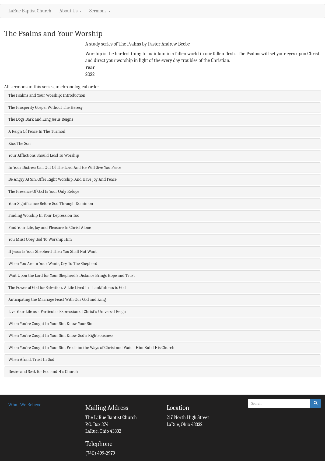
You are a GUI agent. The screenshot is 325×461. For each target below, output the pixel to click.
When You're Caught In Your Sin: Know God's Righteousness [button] (60, 335)
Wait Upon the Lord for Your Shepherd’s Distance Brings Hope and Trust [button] (71, 275)
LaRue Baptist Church (29, 11)
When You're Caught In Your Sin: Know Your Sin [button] (50, 323)
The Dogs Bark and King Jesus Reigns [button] (40, 119)
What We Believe (24, 405)
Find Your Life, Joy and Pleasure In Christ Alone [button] (49, 227)
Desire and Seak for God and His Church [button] (43, 371)
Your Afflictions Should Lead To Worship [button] (43, 155)
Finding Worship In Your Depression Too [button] (43, 215)
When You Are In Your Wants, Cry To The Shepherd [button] (52, 263)
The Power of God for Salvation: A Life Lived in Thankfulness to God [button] (67, 287)
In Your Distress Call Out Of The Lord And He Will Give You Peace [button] (64, 167)
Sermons (99, 11)
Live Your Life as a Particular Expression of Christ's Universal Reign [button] (67, 311)
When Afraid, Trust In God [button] (31, 359)
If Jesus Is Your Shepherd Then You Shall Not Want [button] (52, 251)
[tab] (162, 95)
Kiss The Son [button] (19, 143)
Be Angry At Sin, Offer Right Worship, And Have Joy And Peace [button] (62, 179)
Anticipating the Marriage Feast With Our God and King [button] (57, 299)
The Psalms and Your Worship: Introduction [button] (46, 95)
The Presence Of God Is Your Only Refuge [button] (43, 191)
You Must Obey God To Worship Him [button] (40, 239)
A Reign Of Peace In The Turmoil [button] (36, 131)
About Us (70, 11)
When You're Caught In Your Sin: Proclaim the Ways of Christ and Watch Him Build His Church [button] (91, 347)
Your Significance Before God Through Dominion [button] (50, 203)
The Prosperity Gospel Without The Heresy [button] (45, 107)
